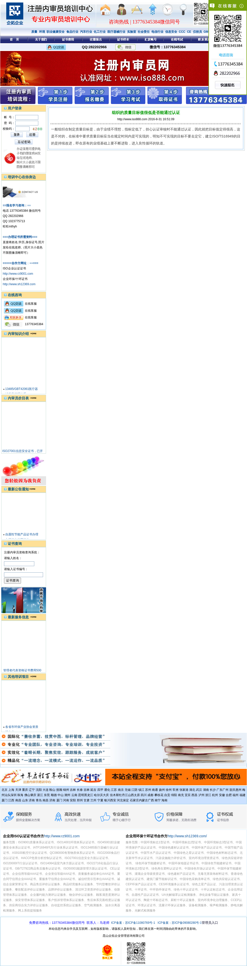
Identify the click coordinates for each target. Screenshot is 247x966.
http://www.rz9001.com (18, 273)
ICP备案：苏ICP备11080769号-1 (133, 923)
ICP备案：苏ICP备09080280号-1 (180, 923)
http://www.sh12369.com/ (187, 836)
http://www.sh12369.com (19, 284)
